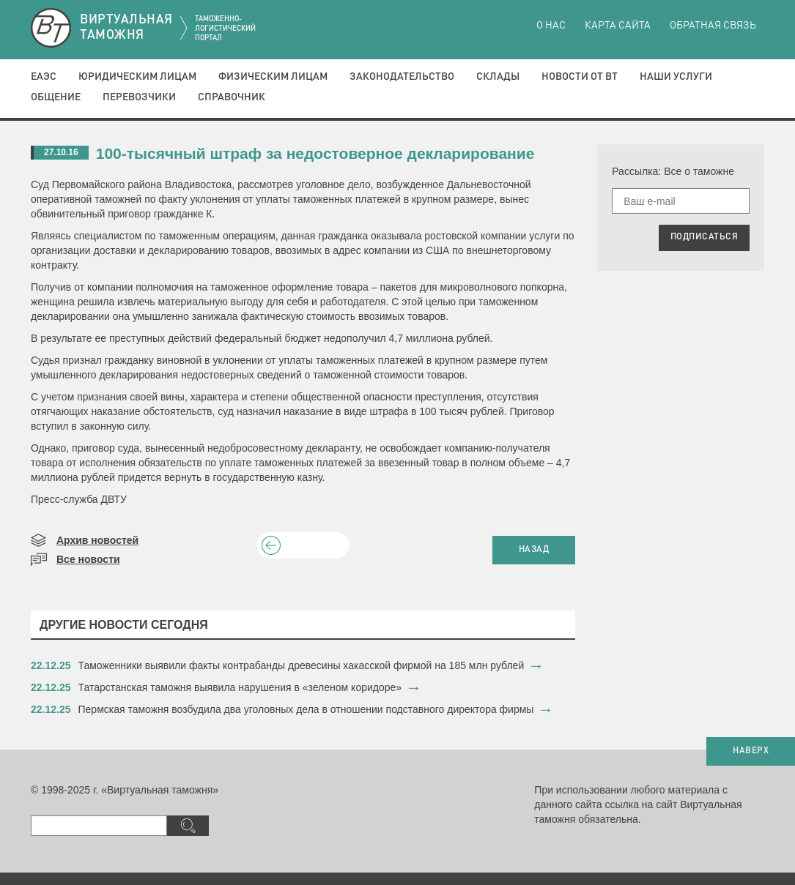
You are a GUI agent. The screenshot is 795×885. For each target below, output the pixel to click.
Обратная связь (713, 25)
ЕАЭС (43, 77)
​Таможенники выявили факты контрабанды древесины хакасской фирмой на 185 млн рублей (301, 665)
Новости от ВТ (579, 77)
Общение (56, 97)
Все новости (88, 559)
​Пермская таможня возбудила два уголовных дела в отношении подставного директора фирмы (306, 709)
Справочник (231, 97)
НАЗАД (534, 549)
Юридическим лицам (137, 77)
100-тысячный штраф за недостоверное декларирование (315, 153)
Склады (497, 77)
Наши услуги (676, 77)
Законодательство (402, 77)
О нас (551, 25)
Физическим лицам (273, 77)
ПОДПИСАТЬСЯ (704, 237)
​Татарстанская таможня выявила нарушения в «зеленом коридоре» (240, 687)
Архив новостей (97, 540)
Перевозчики (139, 97)
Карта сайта (618, 25)
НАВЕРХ (751, 751)
